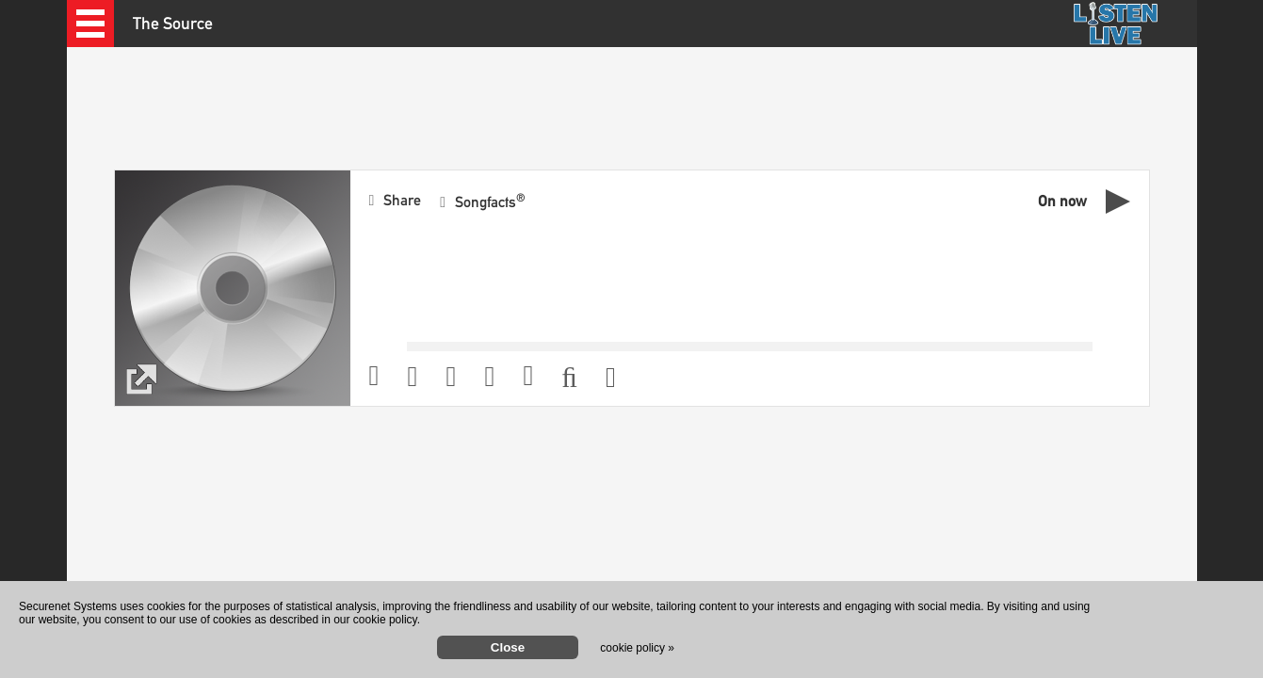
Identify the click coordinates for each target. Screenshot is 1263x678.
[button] (90, 23)
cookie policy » (637, 647)
